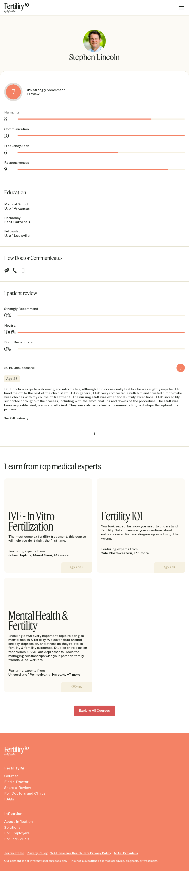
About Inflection (18, 821)
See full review (14, 418)
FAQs (9, 799)
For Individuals (16, 839)
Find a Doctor (16, 782)
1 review (33, 94)
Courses (11, 776)
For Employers (17, 833)
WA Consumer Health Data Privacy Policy (80, 853)
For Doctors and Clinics (24, 793)
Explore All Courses (94, 710)
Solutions (12, 827)
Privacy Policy (37, 853)
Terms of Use (14, 853)
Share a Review (17, 788)
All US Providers (126, 853)
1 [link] (94, 434)
